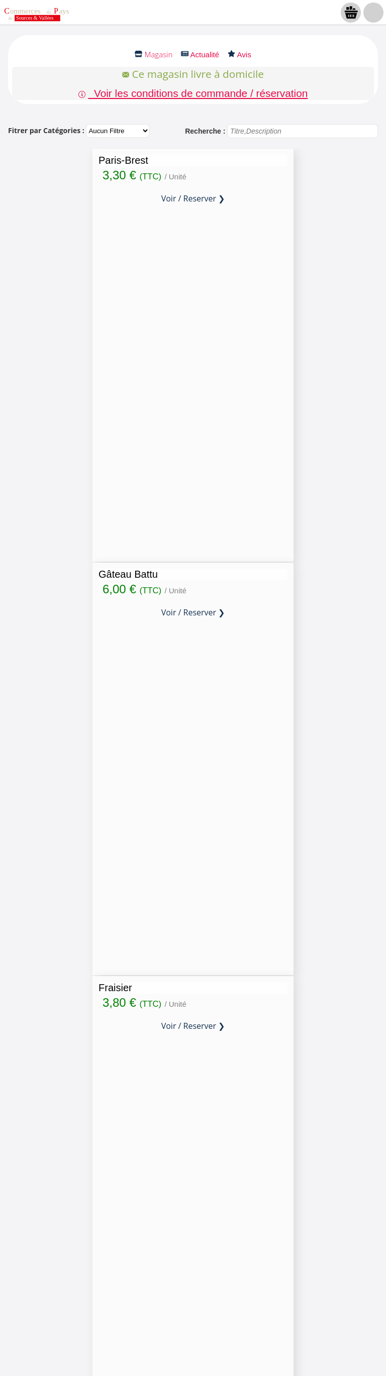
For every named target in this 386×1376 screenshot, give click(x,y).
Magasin (154, 54)
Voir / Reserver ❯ (193, 198)
